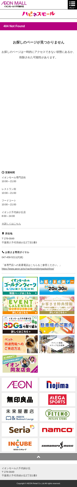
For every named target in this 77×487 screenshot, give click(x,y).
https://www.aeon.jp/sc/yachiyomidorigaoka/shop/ (28, 268)
